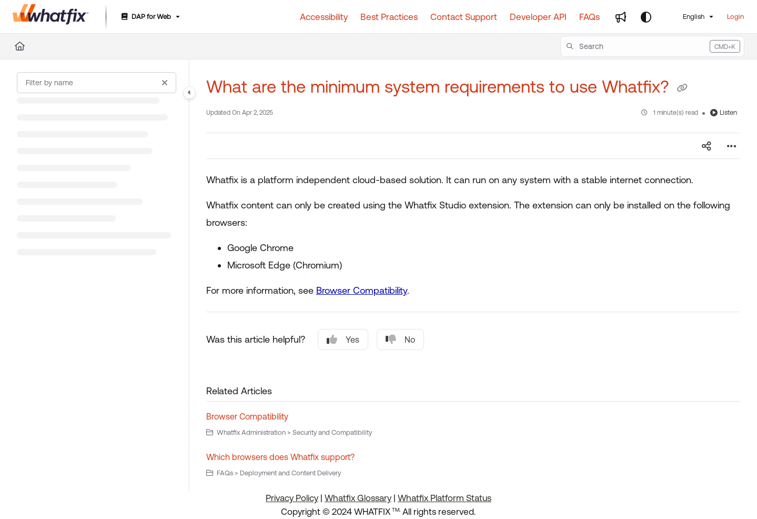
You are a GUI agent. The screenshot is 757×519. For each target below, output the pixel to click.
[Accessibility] (324, 17)
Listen (723, 112)
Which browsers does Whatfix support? (280, 457)
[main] (473, 275)
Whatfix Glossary (358, 498)
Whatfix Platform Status (444, 498)
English (687, 17)
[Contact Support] (463, 17)
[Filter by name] (96, 82)
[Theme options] (646, 16)
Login (735, 17)
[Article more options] (731, 145)
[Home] (20, 46)
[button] (652, 46)
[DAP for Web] (150, 17)
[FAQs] (589, 17)
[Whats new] (620, 16)
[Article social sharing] (706, 145)
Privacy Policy (292, 498)
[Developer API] (538, 17)
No (400, 339)
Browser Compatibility (361, 290)
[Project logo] (51, 16)
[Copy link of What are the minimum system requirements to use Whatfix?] (682, 88)
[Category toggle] (189, 92)
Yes (343, 339)
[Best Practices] (389, 17)
